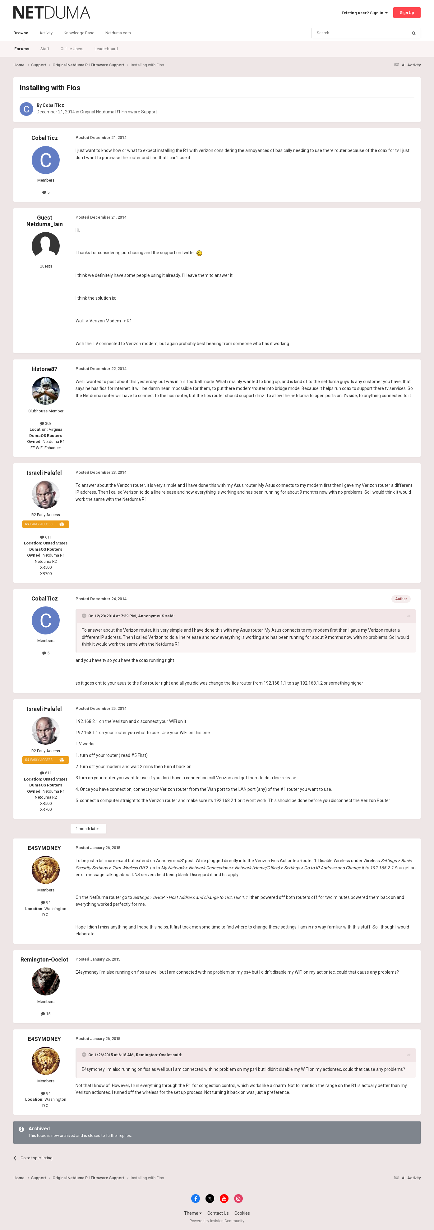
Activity (46, 33)
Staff (44, 48)
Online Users (72, 48)
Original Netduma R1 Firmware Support (118, 111)
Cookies (242, 1213)
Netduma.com (118, 33)
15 (45, 1013)
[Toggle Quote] (84, 615)
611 (46, 537)
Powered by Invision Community (217, 1221)
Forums (21, 48)
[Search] (344, 33)
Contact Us (218, 1213)
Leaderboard (106, 48)
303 (46, 423)
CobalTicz (53, 105)
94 (45, 902)
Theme (193, 1213)
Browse (20, 36)
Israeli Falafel (44, 472)
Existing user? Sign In (365, 13)
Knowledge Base (79, 33)
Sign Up (407, 12)
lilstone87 (44, 369)
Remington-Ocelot (44, 959)
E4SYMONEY (44, 848)
